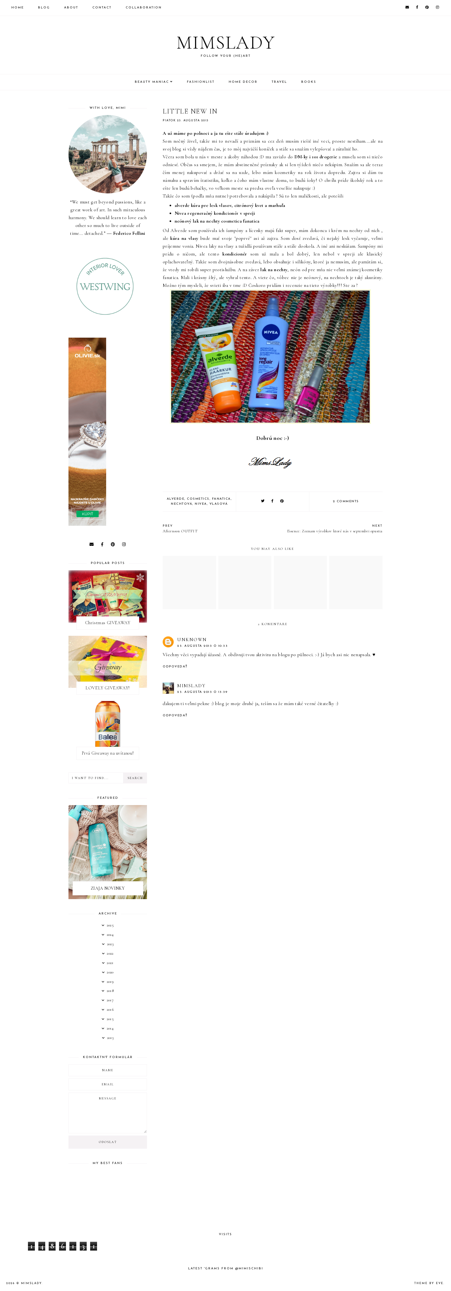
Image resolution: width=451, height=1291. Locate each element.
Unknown (192, 639)
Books (308, 82)
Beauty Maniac (152, 82)
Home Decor (243, 82)
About (71, 7)
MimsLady (191, 685)
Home (17, 7)
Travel (279, 82)
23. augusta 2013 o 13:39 (202, 692)
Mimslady (225, 42)
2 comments (346, 501)
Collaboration (144, 7)
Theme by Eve (428, 1283)
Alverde (176, 499)
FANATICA (221, 499)
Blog (44, 7)
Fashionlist (201, 82)
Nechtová (181, 504)
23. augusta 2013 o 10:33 (202, 646)
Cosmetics (198, 499)
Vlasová (218, 504)
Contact (101, 7)
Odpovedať (175, 666)
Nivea (201, 504)
